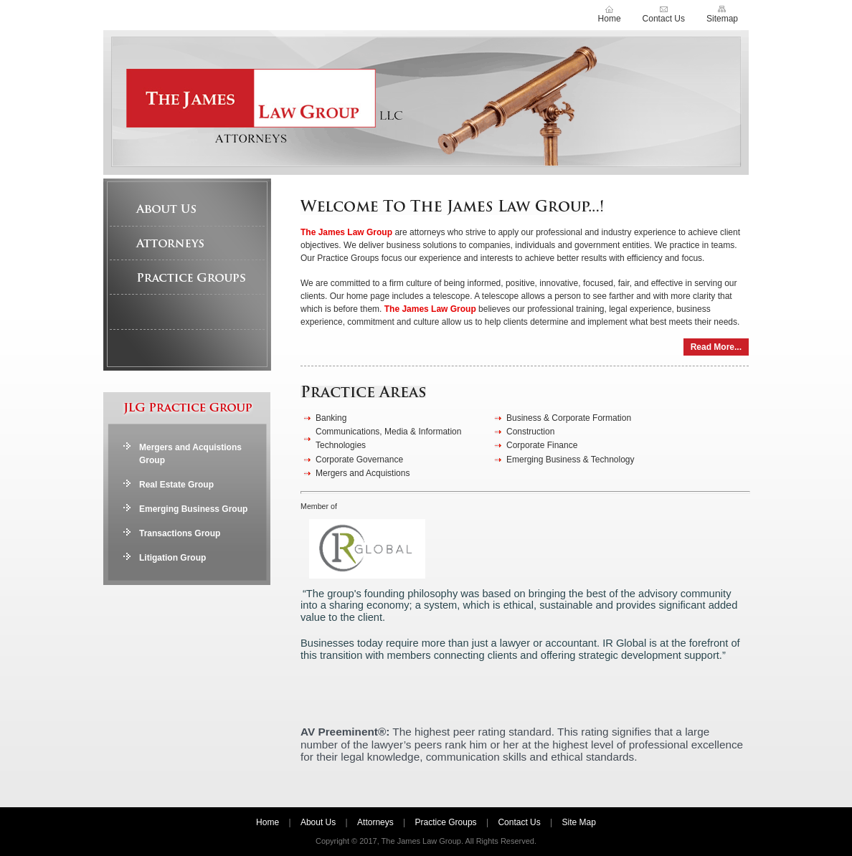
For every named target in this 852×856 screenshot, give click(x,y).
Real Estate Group (176, 485)
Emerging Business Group (193, 509)
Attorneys (187, 243)
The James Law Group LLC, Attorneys (426, 102)
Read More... (716, 347)
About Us (187, 208)
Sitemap (722, 19)
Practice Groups (187, 277)
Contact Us (664, 19)
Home (609, 19)
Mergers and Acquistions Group (190, 453)
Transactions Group (179, 533)
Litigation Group (172, 558)
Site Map (579, 822)
